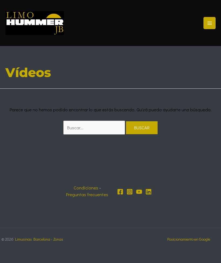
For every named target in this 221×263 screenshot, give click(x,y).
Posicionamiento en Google (188, 239)
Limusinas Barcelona (32, 239)
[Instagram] (130, 192)
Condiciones (86, 188)
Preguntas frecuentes (87, 194)
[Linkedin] (148, 192)
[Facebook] (120, 192)
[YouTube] (139, 192)
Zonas (58, 239)
